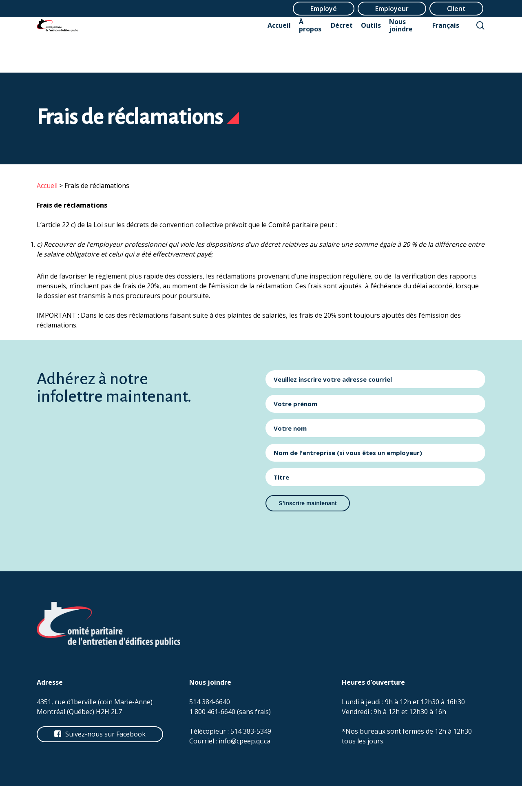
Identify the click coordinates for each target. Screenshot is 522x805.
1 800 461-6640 (212, 711)
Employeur (392, 8)
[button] (105, 734)
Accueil (47, 185)
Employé (323, 8)
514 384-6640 (209, 701)
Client (456, 8)
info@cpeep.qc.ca (244, 740)
